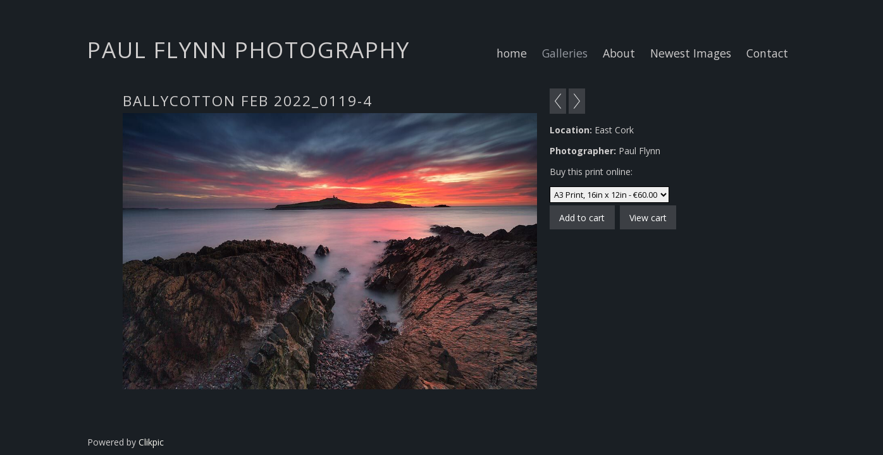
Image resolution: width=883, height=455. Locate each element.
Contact (767, 53)
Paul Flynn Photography (248, 49)
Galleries (565, 53)
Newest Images (690, 53)
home (512, 53)
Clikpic (151, 442)
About (619, 53)
